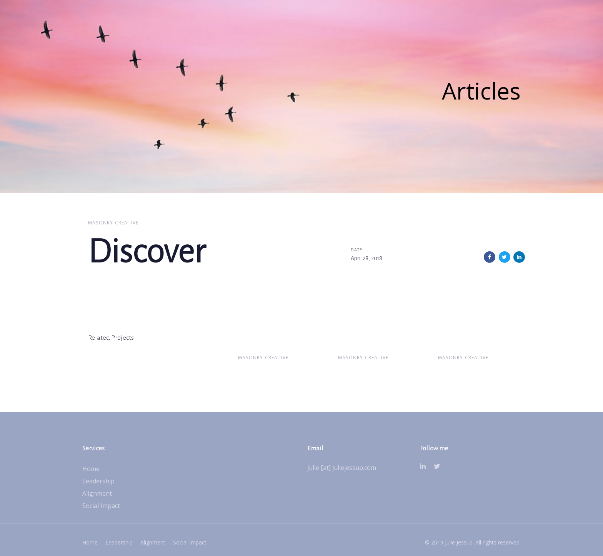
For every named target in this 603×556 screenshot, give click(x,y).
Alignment (97, 493)
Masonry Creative (113, 222)
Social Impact (101, 505)
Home (91, 469)
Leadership (98, 481)
